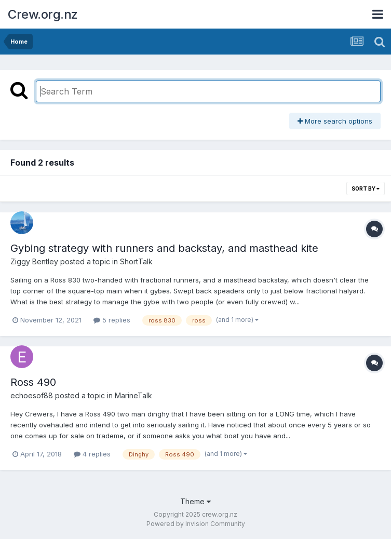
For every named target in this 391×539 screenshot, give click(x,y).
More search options (335, 121)
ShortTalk (136, 261)
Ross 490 (33, 382)
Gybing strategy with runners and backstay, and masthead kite (164, 248)
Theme (195, 501)
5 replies (111, 320)
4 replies (92, 454)
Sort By (366, 188)
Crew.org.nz (43, 14)
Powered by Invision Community (195, 524)
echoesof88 (31, 395)
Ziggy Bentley (34, 261)
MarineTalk (133, 395)
